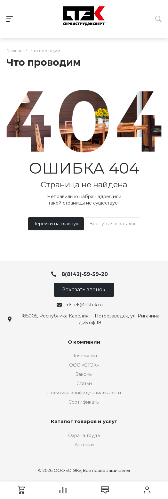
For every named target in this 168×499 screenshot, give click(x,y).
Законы (84, 374)
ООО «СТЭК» (84, 365)
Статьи (84, 383)
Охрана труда (84, 435)
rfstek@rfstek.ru (85, 305)
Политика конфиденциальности (84, 393)
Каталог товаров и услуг (84, 421)
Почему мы (84, 356)
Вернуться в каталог (112, 224)
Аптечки (84, 445)
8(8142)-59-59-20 (84, 274)
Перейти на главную (56, 224)
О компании (84, 342)
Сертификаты (84, 402)
